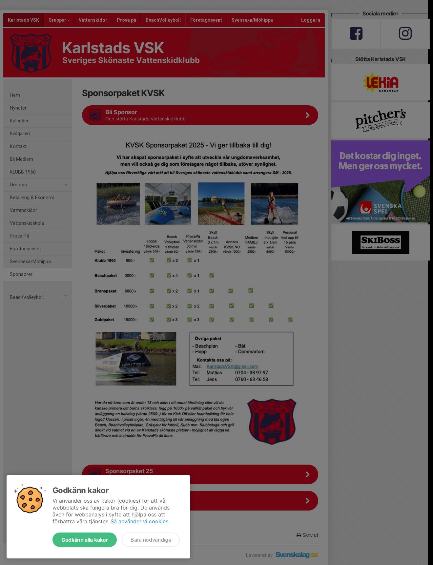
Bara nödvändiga (151, 539)
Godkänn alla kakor (84, 539)
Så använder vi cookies (139, 521)
